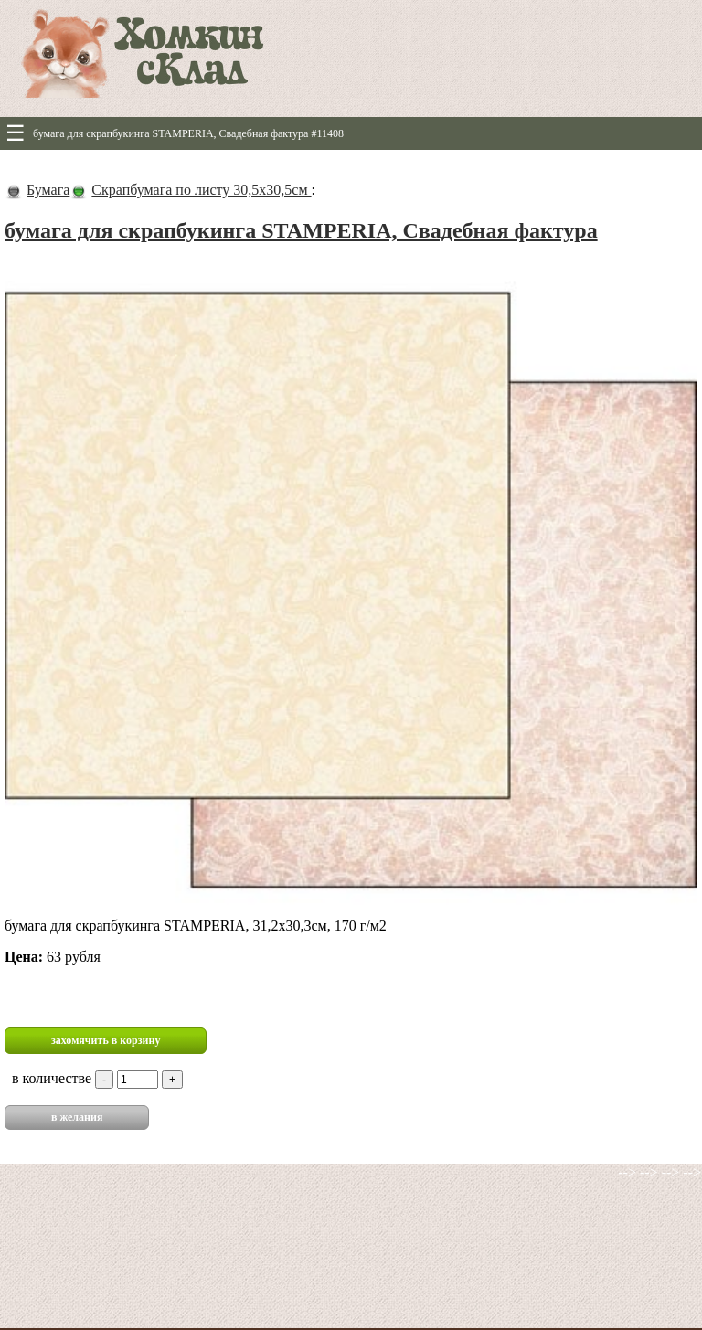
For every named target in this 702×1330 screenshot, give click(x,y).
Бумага (48, 189)
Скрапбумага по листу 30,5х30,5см (201, 189)
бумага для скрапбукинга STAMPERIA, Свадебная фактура (301, 230)
